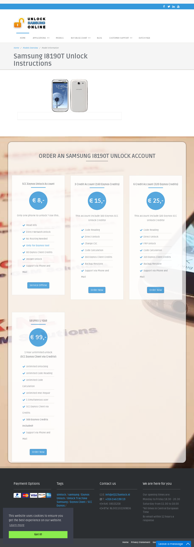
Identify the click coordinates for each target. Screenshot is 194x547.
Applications (41, 37)
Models (60, 38)
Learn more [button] (16, 525)
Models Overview (30, 48)
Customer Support (120, 37)
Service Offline (38, 305)
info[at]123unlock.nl (117, 494)
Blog (99, 38)
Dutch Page (144, 38)
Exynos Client (77, 502)
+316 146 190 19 (115, 499)
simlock (61, 494)
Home (22, 38)
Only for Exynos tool (37, 266)
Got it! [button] (38, 534)
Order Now (97, 311)
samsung (73, 494)
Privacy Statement (140, 542)
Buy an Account (81, 37)
